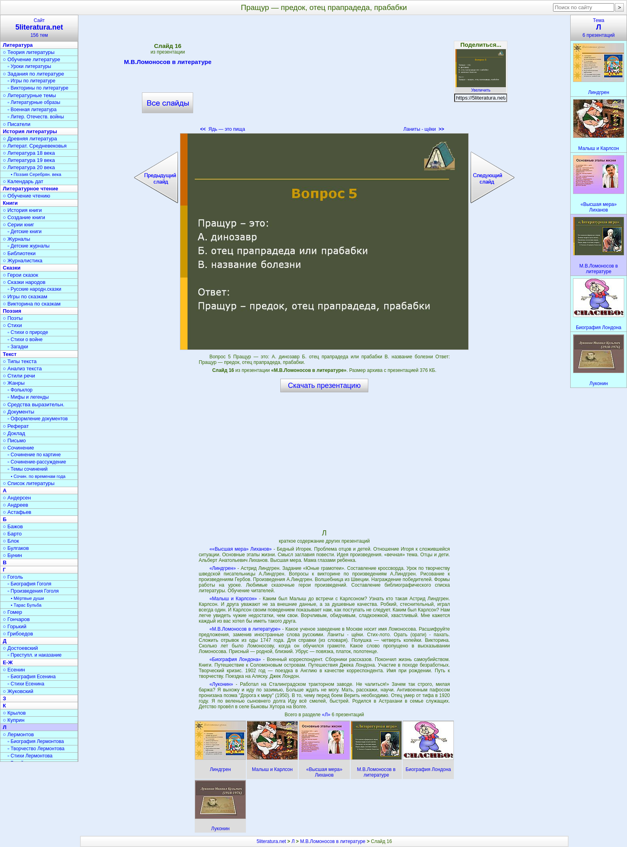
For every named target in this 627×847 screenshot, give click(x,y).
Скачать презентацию (324, 386)
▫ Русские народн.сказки (34, 289)
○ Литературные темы (29, 95)
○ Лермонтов (18, 734)
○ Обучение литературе (31, 59)
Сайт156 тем (39, 28)
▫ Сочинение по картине (34, 454)
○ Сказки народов (24, 282)
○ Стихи (12, 325)
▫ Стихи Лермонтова (30, 756)
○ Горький (14, 626)
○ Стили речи (19, 376)
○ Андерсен (17, 498)
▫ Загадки (18, 347)
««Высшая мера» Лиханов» (241, 549)
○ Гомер (12, 612)
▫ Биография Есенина (32, 676)
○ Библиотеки (19, 253)
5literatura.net (271, 841)
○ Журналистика (22, 261)
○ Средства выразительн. (33, 405)
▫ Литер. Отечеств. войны (36, 117)
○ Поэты (13, 318)
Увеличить (480, 88)
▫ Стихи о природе (28, 332)
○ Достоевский (20, 648)
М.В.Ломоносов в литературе (168, 63)
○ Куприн (13, 720)
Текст (9, 354)
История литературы (30, 131)
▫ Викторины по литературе (38, 88)
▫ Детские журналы (29, 246)
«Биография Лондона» (235, 659)
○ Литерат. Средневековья (35, 146)
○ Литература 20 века (29, 167)
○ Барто (12, 534)
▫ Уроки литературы (29, 66)
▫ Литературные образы (34, 102)
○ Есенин (14, 670)
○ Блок (11, 541)
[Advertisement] (324, 76)
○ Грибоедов (18, 634)
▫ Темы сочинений (28, 469)
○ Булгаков (16, 548)
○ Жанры (14, 383)
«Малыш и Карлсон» (233, 598)
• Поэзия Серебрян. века (36, 174)
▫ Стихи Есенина (26, 684)
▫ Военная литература (32, 109)
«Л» (327, 714)
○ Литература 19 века (29, 160)
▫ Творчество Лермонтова (36, 748)
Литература (18, 45)
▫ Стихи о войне (25, 339)
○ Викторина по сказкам (31, 304)
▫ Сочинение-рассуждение (37, 462)
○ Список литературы (28, 483)
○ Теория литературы (28, 52)
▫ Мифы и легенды (28, 397)
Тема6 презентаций (599, 28)
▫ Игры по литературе (31, 81)
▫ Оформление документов (38, 419)
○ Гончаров (16, 619)
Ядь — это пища (222, 129)
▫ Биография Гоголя (29, 584)
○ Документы (18, 412)
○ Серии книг (18, 225)
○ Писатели (16, 124)
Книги (10, 203)
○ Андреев (15, 505)
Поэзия (12, 311)
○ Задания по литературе (33, 74)
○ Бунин (12, 555)
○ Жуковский (18, 691)
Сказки (11, 268)
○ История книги (22, 210)
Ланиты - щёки (423, 129)
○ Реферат (16, 426)
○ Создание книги (24, 217)
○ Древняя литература (30, 139)
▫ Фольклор (20, 390)
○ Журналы (16, 239)
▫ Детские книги (25, 231)
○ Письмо (14, 440)
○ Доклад (14, 433)
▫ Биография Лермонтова (36, 741)
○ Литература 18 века (29, 153)
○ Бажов (13, 526)
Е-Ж (8, 662)
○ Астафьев (17, 512)
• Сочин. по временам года (38, 476)
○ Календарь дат (23, 181)
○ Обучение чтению (26, 196)
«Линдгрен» (223, 568)
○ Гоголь (13, 577)
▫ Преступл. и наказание (35, 655)
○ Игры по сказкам (25, 297)
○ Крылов (14, 713)
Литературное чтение (30, 189)
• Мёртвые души (27, 598)
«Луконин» (221, 684)
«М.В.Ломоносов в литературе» (245, 629)
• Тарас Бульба (26, 605)
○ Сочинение (18, 448)
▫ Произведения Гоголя (33, 591)
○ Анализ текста (22, 369)
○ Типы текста (20, 361)
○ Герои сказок (20, 275)
